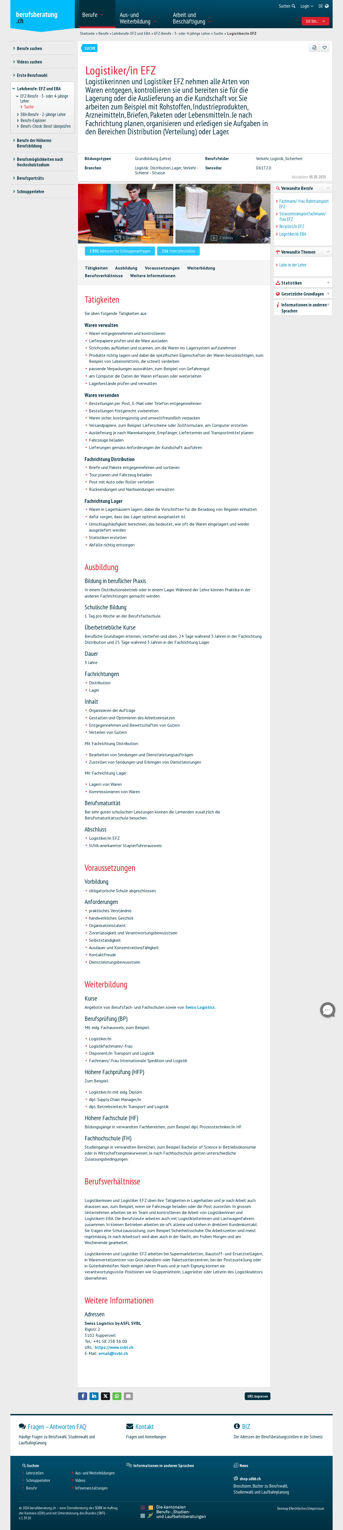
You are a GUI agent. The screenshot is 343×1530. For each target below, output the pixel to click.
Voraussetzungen (162, 268)
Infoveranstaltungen (91, 1488)
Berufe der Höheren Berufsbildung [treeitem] (34, 143)
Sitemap (282, 1508)
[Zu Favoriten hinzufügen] (324, 47)
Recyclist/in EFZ (291, 226)
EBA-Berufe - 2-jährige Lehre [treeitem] (43, 114)
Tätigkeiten (96, 268)
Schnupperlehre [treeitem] (30, 192)
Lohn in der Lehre (292, 265)
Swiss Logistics (200, 1007)
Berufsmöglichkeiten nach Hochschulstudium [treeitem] (40, 162)
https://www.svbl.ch (114, 1347)
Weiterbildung (201, 268)
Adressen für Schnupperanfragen (120, 251)
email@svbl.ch (113, 1353)
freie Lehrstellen (178, 251)
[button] (82, 1396)
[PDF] (314, 47)
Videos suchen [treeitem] (29, 62)
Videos (80, 1480)
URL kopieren (257, 1396)
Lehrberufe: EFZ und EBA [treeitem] (39, 89)
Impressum (316, 1508)
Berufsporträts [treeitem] (30, 178)
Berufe (104, 33)
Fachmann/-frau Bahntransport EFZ (304, 203)
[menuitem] (97, 14)
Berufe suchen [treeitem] (29, 48)
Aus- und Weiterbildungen (95, 1473)
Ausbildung (126, 268)
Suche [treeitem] (29, 107)
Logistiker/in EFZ (241, 33)
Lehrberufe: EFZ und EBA (131, 33)
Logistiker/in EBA (292, 234)
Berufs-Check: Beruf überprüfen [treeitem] (45, 126)
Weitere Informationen (152, 275)
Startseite (87, 33)
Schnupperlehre (38, 1480)
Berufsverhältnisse (104, 275)
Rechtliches (299, 1508)
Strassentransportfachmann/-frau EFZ (303, 216)
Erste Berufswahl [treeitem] (32, 75)
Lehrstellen (35, 1473)
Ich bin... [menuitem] (315, 21)
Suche (218, 33)
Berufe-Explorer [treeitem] (33, 120)
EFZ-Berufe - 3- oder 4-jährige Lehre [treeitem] (44, 98)
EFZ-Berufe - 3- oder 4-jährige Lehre (182, 33)
